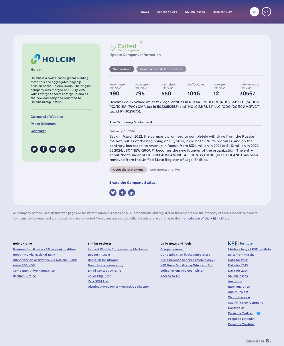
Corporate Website (47, 117)
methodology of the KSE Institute (205, 218)
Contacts (38, 131)
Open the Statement (128, 169)
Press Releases (43, 124)
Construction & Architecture (161, 69)
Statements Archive (165, 169)
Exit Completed (129, 47)
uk (266, 11)
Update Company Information (135, 55)
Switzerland (121, 69)
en (254, 11)
